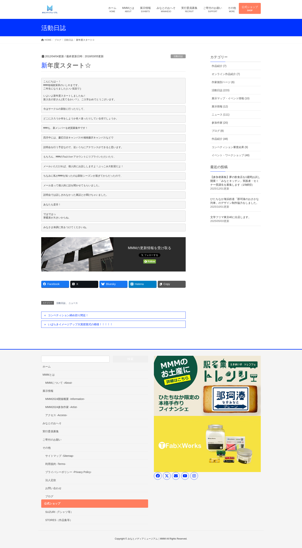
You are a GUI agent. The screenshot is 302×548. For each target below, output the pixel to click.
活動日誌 (178, 56)
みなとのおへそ (52, 423)
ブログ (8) (218, 130)
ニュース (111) (221, 114)
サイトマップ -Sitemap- (59, 455)
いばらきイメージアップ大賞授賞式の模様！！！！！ (80, 324)
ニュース (73, 303)
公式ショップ (52, 503)
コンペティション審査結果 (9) (230, 147)
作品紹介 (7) (219, 65)
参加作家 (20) (220, 122)
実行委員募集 (51, 431)
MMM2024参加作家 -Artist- (61, 407)
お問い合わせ (53, 488)
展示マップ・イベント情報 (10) (231, 98)
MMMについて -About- (58, 382)
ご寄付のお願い (52, 439)
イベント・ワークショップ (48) (231, 155)
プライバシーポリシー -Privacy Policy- (68, 472)
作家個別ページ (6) (223, 82)
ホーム (47, 366)
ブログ (49, 496)
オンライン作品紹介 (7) (226, 74)
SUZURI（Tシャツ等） (59, 511)
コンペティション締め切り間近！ (68, 315)
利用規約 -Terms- (55, 463)
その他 (47, 447)
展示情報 (48, 390)
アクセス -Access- (56, 415)
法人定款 (50, 480)
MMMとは (49, 374)
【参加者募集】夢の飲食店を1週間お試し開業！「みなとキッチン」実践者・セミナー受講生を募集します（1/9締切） (235, 180)
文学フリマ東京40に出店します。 (230, 217)
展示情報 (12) (220, 106)
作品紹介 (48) (220, 138)
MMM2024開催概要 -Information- (65, 398)
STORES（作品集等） (58, 520)
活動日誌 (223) (221, 90)
